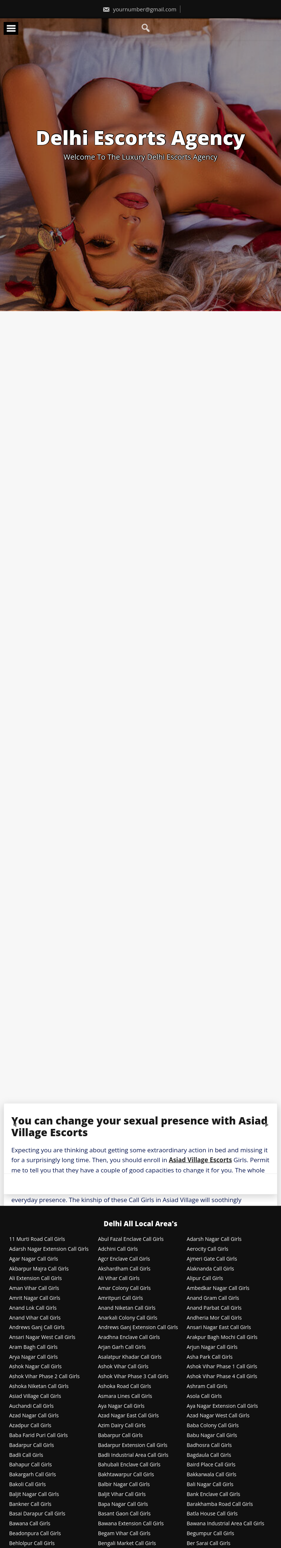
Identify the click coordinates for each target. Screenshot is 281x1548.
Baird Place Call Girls (211, 1465)
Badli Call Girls (26, 1455)
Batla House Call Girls (212, 1514)
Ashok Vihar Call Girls (123, 1367)
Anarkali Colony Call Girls (127, 1318)
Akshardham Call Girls (124, 1269)
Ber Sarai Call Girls (208, 1543)
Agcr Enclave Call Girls (124, 1259)
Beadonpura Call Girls (35, 1533)
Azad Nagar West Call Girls (218, 1416)
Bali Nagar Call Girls (210, 1484)
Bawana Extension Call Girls (131, 1524)
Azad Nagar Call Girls (34, 1416)
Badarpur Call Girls (31, 1445)
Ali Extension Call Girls (35, 1278)
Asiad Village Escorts (200, 1160)
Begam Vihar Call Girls (124, 1533)
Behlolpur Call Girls (32, 1543)
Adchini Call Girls (118, 1249)
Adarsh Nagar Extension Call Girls (49, 1249)
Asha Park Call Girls (209, 1357)
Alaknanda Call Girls (210, 1269)
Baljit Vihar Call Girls (122, 1494)
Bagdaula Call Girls (209, 1455)
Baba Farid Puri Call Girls (38, 1435)
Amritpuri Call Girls (120, 1298)
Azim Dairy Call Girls (122, 1425)
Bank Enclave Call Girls (213, 1494)
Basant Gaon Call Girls (124, 1514)
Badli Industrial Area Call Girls (133, 1455)
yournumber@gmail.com (139, 9)
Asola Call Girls (204, 1396)
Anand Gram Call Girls (213, 1298)
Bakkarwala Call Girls (211, 1474)
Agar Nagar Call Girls (33, 1259)
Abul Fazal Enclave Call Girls (131, 1239)
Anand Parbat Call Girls (214, 1308)
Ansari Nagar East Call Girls (219, 1327)
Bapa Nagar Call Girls (123, 1504)
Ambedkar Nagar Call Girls (218, 1288)
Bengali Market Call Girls (127, 1543)
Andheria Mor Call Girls (214, 1318)
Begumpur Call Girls (210, 1533)
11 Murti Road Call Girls (37, 1239)
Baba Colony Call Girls (213, 1425)
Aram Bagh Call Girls (33, 1347)
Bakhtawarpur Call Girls (126, 1474)
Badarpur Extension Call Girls (133, 1445)
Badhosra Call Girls (209, 1445)
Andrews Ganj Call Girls (36, 1327)
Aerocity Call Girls (207, 1249)
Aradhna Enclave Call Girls (129, 1337)
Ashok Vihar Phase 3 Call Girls (133, 1376)
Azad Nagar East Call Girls (128, 1416)
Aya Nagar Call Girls (121, 1406)
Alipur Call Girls (205, 1278)
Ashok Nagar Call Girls (35, 1367)
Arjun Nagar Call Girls (212, 1347)
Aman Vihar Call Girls (34, 1288)
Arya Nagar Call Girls (33, 1357)
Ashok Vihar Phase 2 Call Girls (44, 1376)
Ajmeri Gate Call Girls (212, 1259)
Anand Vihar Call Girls (35, 1318)
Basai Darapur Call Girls (37, 1514)
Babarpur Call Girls (120, 1435)
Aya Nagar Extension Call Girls (222, 1406)
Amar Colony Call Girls (124, 1288)
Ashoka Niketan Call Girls (39, 1386)
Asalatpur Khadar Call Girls (130, 1357)
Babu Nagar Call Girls (212, 1435)
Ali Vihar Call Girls (119, 1278)
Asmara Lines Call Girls (125, 1396)
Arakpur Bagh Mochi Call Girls (222, 1337)
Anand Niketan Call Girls (127, 1308)
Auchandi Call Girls (31, 1406)
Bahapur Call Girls (30, 1465)
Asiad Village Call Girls (35, 1396)
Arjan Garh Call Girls (122, 1347)
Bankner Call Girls (30, 1504)
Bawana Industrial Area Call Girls (225, 1524)
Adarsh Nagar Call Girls (214, 1239)
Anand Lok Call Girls (33, 1308)
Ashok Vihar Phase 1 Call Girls (222, 1367)
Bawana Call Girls (29, 1524)
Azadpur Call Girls (30, 1425)
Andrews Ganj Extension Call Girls (138, 1327)
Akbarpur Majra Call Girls (39, 1269)
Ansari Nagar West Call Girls (42, 1337)
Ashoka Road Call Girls (124, 1386)
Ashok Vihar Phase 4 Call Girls (222, 1376)
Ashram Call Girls (207, 1386)
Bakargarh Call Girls (32, 1474)
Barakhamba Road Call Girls (220, 1504)
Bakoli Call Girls (27, 1484)
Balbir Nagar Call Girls (124, 1484)
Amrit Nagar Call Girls (34, 1298)
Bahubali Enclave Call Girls (129, 1465)
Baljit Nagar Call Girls (34, 1494)
